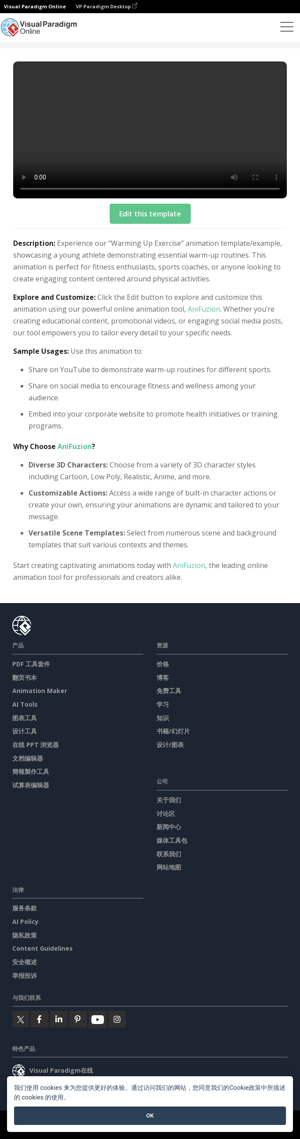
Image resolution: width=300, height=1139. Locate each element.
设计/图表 (170, 744)
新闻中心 (169, 827)
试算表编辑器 (30, 785)
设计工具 (24, 731)
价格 (163, 664)
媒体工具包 (172, 840)
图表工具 (24, 718)
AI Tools (25, 704)
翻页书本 (24, 677)
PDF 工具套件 (31, 664)
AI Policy (25, 921)
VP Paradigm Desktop (106, 6)
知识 (163, 718)
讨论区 (166, 813)
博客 (163, 677)
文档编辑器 (27, 758)
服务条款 (24, 908)
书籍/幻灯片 (173, 731)
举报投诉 (24, 975)
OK (150, 1115)
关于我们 (169, 800)
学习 (163, 704)
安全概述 (24, 962)
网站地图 (169, 867)
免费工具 (169, 690)
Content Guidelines (42, 948)
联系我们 (169, 854)
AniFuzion (204, 309)
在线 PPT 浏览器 (35, 744)
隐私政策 (24, 935)
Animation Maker (39, 690)
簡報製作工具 (30, 771)
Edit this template (150, 214)
